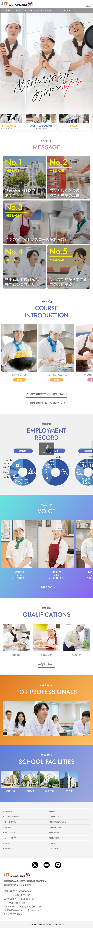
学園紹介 (52, 811)
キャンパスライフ (10, 838)
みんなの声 (8, 811)
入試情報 (7, 843)
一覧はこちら (45, 587)
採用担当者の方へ (55, 827)
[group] (45, 122)
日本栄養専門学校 (10, 822)
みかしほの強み (10, 832)
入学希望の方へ (54, 817)
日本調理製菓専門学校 (12, 817)
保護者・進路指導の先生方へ (58, 822)
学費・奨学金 (9, 848)
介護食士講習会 (54, 832)
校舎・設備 (8, 827)
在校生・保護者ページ (56, 838)
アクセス (52, 843)
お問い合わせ (53, 848)
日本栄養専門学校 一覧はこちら (45, 403)
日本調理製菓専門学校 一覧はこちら (45, 394)
